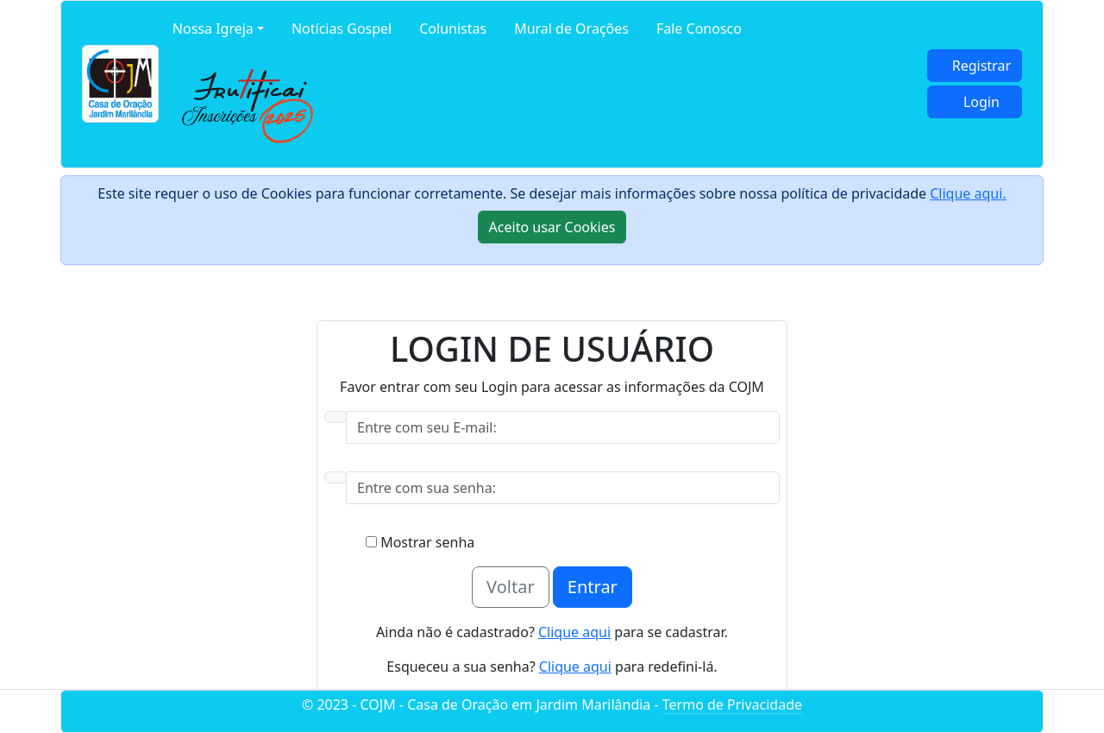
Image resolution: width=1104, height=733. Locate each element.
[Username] (563, 427)
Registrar (981, 65)
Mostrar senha (420, 542)
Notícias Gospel (342, 28)
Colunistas (452, 28)
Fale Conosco (699, 28)
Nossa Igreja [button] (213, 28)
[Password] (563, 487)
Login (981, 101)
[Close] (552, 227)
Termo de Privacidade (732, 704)
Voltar (510, 586)
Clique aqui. (968, 193)
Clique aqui (574, 631)
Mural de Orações (571, 28)
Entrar (593, 586)
